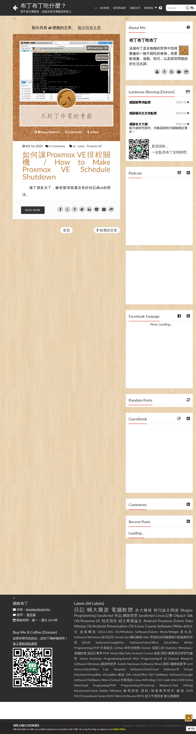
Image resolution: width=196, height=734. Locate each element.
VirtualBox (110, 674)
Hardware (133, 664)
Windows (93, 664)
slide (146, 637)
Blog (152, 680)
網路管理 (130, 615)
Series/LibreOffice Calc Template (100, 669)
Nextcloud (81, 685)
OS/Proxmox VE (87, 621)
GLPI (189, 690)
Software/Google (181, 674)
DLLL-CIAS (105, 631)
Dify (128, 674)
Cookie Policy (119, 729)
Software (80, 664)
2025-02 (182, 113)
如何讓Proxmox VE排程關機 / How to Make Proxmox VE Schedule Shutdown (66, 165)
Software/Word (151, 664)
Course (150, 626)
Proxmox (165, 621)
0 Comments (57, 146)
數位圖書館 (171, 696)
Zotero (178, 621)
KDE (182, 680)
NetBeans (161, 674)
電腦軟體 (122, 609)
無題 (157, 653)
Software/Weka (170, 626)
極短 (121, 674)
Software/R (171, 669)
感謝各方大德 (138, 124)
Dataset (173, 658)
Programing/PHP (104, 685)
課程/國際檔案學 (174, 664)
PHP (106, 653)
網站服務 (136, 637)
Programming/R (151, 658)
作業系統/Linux (131, 680)
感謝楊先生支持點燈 (143, 113)
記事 (169, 615)
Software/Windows (87, 637)
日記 (79, 609)
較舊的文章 (106, 230)
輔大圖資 (98, 609)
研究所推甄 (132, 648)
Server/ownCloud (86, 690)
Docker (146, 648)
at (74, 146)
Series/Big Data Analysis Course (131, 653)
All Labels (95, 603)
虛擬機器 (88, 631)
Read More (33, 210)
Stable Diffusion (110, 690)
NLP (151, 674)
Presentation (117, 626)
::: (96, 8)
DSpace (180, 615)
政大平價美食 (154, 696)
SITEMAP (119, 8)
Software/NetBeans (87, 680)
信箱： (31, 609)
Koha (189, 680)
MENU (150, 8)
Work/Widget (169, 631)
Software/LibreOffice (144, 642)
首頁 (66, 230)
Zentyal (115, 680)
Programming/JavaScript (94, 615)
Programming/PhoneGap (137, 685)
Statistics (171, 648)
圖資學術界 (108, 664)
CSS (158, 680)
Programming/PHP (87, 648)
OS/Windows (124, 631)
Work (105, 680)
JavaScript (146, 615)
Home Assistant (91, 658)
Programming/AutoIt (117, 658)
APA (145, 680)
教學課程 (131, 690)
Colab (166, 680)
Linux (81, 146)
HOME (104, 8)
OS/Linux (136, 626)
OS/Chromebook (85, 696)
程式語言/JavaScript (115, 637)
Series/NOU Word (110, 696)
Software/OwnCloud (144, 669)
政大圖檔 (143, 610)
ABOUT (135, 8)
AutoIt (121, 664)
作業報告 (106, 648)
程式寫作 (109, 621)
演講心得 (158, 648)
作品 (118, 615)
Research (187, 658)
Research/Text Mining (176, 685)
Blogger (186, 610)
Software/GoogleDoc (110, 642)
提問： (24, 614)
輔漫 (181, 690)
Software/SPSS (133, 696)
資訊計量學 (94, 653)
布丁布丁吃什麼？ (43, 5)
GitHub (119, 648)
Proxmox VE (94, 146)
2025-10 (182, 102)
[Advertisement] (159, 277)
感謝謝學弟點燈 (140, 102)
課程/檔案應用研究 (158, 690)
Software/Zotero (146, 631)
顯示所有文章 (89, 27)
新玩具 (186, 631)
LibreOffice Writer (178, 642)
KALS (174, 680)
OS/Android (96, 626)
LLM (190, 664)
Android (150, 621)
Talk (190, 615)
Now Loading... (161, 324)
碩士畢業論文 (130, 621)
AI (165, 658)
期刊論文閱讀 (166, 610)
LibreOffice (140, 674)
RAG (136, 658)
